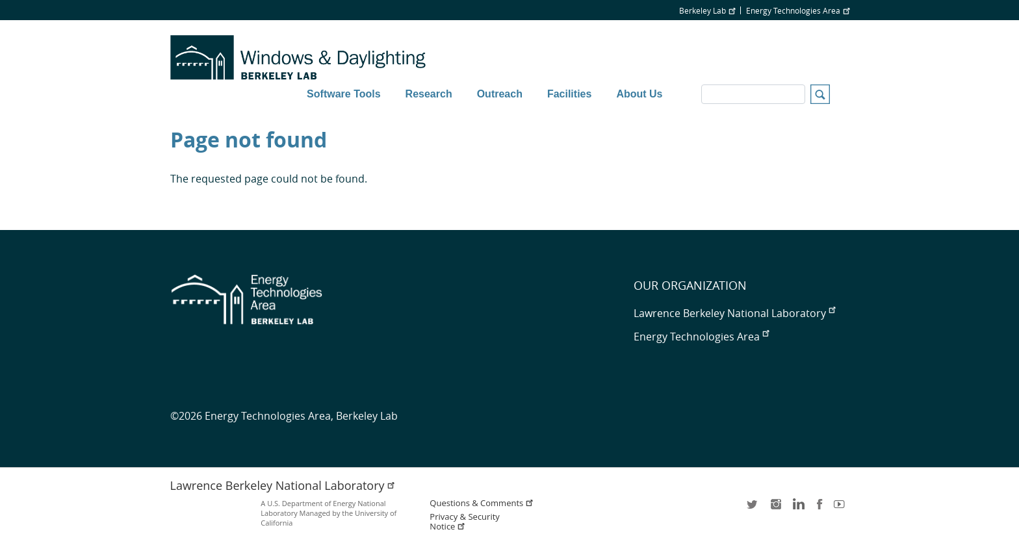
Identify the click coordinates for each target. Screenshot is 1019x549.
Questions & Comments (482, 503)
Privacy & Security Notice (464, 521)
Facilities (569, 93)
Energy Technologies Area (797, 10)
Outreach (499, 93)
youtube (841, 508)
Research (429, 93)
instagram (775, 508)
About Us (639, 93)
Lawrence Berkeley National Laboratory (734, 313)
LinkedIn (797, 508)
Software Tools (344, 93)
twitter (753, 508)
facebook (819, 508)
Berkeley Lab (707, 10)
